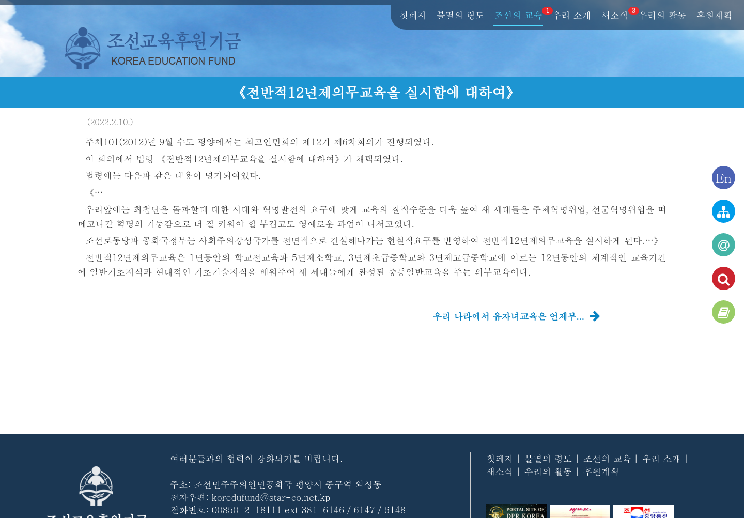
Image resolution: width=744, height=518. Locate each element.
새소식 (615, 15)
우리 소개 (571, 15)
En (724, 178)
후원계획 (714, 15)
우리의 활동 (662, 15)
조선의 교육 (518, 15)
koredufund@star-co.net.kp (271, 497)
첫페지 (412, 15)
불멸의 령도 (460, 15)
